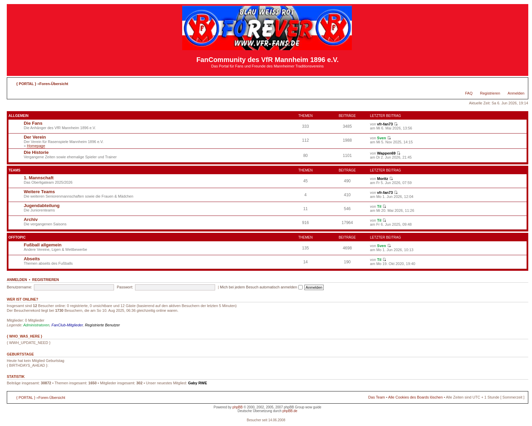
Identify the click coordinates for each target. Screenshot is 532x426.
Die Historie (36, 152)
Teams (14, 170)
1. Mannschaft (39, 177)
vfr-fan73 (385, 124)
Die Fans (33, 123)
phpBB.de (289, 411)
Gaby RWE (197, 383)
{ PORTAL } (26, 84)
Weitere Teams (39, 191)
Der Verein (35, 137)
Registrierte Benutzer (102, 325)
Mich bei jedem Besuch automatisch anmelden (261, 287)
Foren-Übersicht (53, 84)
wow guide (313, 407)
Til (379, 206)
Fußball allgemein (42, 244)
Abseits (32, 258)
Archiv (31, 219)
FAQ (469, 93)
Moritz (382, 179)
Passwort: (125, 287)
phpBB (237, 407)
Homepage (36, 146)
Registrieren (490, 93)
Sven (381, 138)
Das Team (376, 397)
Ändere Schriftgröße (520, 82)
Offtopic (16, 237)
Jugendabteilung (42, 205)
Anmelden (516, 93)
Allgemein (18, 116)
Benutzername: (19, 287)
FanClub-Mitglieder (67, 325)
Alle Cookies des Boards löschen (415, 397)
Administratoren (36, 325)
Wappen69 (386, 153)
